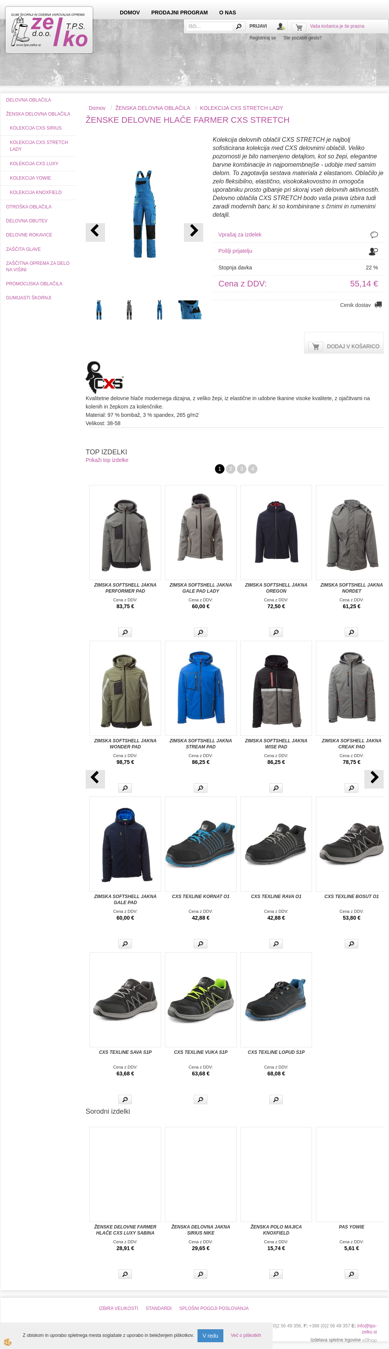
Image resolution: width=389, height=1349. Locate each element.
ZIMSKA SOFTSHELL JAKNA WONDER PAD (125, 744)
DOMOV (130, 12)
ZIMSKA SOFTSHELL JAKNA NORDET (351, 588)
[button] (193, 232)
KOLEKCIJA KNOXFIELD (36, 192)
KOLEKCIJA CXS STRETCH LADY (39, 146)
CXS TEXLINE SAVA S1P (125, 1052)
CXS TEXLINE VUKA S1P (201, 1052)
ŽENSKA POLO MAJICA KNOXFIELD (276, 1230)
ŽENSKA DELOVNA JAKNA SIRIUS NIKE (200, 1230)
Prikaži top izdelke (107, 460)
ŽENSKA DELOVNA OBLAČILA (152, 108)
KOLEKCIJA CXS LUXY (34, 163)
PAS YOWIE (351, 1227)
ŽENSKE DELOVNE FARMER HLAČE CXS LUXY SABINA (125, 1230)
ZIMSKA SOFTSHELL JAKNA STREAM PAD (200, 744)
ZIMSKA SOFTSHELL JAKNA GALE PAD (125, 899)
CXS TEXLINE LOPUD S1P (276, 1052)
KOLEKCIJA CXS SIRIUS (36, 128)
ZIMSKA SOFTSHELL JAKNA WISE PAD (276, 744)
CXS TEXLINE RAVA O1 (276, 896)
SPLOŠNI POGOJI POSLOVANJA (214, 1308)
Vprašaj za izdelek (240, 235)
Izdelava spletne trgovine (336, 1340)
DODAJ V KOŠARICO (353, 346)
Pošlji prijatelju (235, 251)
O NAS (227, 12)
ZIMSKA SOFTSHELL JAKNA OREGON (276, 588)
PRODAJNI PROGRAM (179, 12)
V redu (210, 1336)
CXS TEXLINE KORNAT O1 (201, 896)
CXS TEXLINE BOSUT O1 (352, 896)
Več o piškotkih (246, 1335)
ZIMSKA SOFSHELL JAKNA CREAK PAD (351, 744)
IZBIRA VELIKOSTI (118, 1308)
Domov (97, 108)
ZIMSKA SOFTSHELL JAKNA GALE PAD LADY (200, 588)
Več (125, 632)
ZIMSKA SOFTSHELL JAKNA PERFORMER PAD (125, 588)
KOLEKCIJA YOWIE (30, 178)
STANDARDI (158, 1308)
